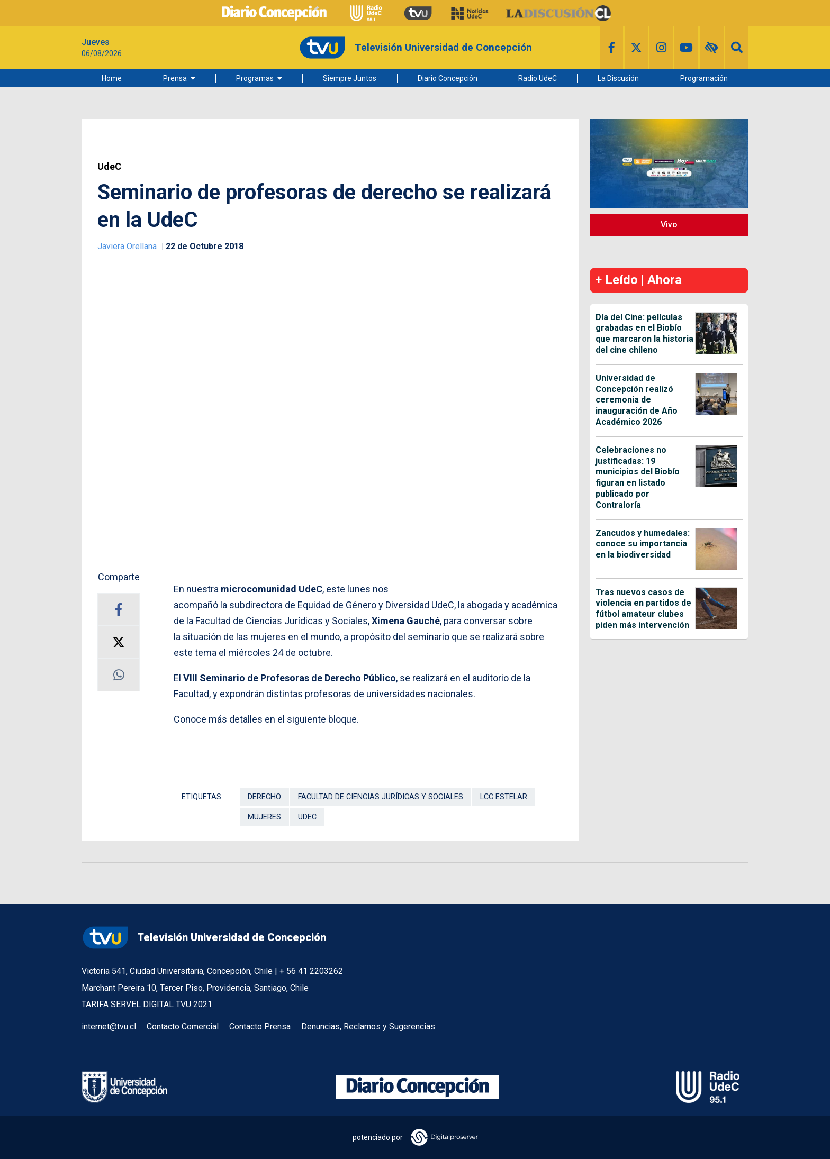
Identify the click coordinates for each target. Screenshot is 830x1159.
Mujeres (264, 817)
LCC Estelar (503, 796)
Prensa (175, 78)
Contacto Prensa (260, 1026)
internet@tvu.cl (109, 1026)
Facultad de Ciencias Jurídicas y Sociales (380, 796)
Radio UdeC (537, 78)
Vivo (669, 225)
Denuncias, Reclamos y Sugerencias (368, 1026)
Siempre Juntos (349, 78)
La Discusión (618, 78)
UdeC (109, 166)
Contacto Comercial (183, 1026)
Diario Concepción (447, 78)
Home (112, 78)
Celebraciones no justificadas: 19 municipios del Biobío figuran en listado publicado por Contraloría (638, 477)
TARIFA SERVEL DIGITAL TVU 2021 (147, 1004)
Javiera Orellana (128, 246)
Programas (255, 78)
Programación (704, 78)
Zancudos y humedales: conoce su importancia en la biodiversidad (643, 544)
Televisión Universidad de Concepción (204, 938)
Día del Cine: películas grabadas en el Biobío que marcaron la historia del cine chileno (644, 333)
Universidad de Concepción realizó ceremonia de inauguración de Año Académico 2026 (637, 400)
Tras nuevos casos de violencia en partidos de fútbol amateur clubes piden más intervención (643, 608)
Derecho (264, 796)
